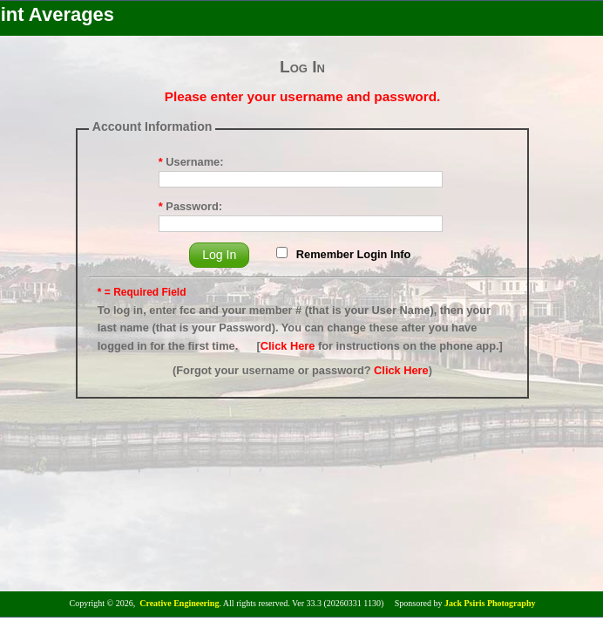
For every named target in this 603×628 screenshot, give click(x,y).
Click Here (288, 345)
